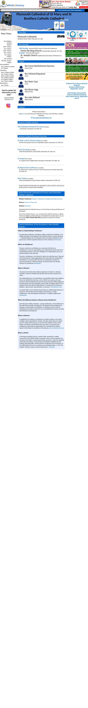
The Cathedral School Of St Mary (30, 127)
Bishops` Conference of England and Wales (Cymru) (47, 199)
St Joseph (22, 53)
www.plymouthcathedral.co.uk (41, 118)
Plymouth (28, 206)
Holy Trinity (22, 178)
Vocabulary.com (56, 287)
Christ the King (23, 48)
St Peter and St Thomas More (29, 140)
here (12, 99)
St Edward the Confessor (27, 167)
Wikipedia (58, 240)
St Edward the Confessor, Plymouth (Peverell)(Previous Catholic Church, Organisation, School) (76, 86)
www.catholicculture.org (56, 328)
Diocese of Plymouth (31, 202)
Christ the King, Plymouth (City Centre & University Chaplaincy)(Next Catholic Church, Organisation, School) (77, 95)
